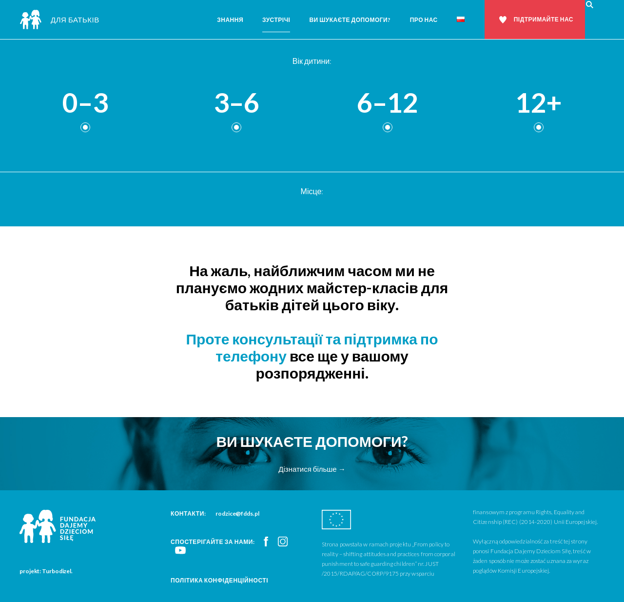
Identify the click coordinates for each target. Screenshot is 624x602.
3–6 (236, 103)
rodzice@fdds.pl (237, 513)
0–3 (85, 103)
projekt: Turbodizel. (46, 571)
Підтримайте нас (543, 19)
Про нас (424, 19)
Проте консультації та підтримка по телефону (312, 347)
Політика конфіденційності (219, 580)
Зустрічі (276, 19)
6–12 (387, 103)
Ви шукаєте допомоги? (349, 19)
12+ (538, 103)
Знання (230, 19)
